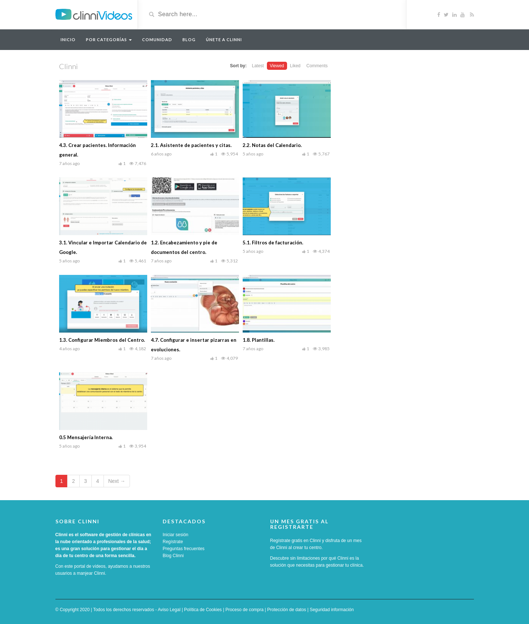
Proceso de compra (244, 609)
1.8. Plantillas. (259, 340)
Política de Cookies (203, 609)
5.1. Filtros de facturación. (273, 242)
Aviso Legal (169, 609)
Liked (295, 65)
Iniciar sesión (175, 534)
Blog (189, 39)
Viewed (277, 65)
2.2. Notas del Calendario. (272, 145)
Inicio (68, 39)
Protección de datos (286, 609)
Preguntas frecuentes (183, 548)
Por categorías (109, 39)
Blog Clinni (173, 555)
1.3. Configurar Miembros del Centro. (102, 340)
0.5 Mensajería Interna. (86, 437)
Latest (258, 65)
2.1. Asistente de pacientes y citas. (191, 145)
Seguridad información (332, 609)
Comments (316, 65)
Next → (117, 481)
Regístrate (173, 541)
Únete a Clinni (224, 39)
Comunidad (157, 39)
